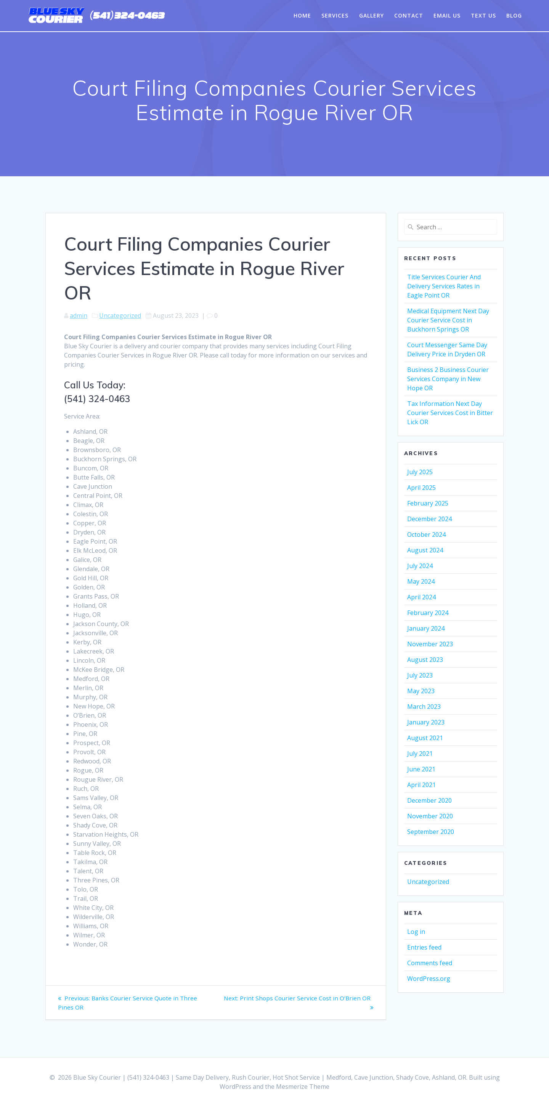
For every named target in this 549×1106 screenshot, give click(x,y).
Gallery (371, 15)
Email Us (447, 15)
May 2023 (421, 691)
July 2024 (420, 566)
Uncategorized (120, 315)
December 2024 (429, 519)
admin (78, 315)
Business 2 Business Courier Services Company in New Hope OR (448, 378)
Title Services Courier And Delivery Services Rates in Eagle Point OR (444, 286)
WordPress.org (428, 978)
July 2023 (420, 675)
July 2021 (420, 753)
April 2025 (421, 487)
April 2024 (421, 597)
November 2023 (430, 644)
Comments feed (429, 963)
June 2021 (421, 769)
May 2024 (421, 581)
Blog (514, 15)
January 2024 (426, 628)
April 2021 (421, 785)
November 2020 (430, 816)
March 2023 (424, 706)
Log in (416, 931)
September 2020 (430, 831)
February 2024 (427, 613)
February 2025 (427, 503)
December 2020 (429, 800)
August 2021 (425, 738)
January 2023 (426, 722)
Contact (408, 15)
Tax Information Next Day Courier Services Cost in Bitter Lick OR (450, 412)
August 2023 (425, 659)
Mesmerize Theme (302, 1086)
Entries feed (424, 947)
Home (302, 15)
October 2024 (426, 534)
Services (334, 15)
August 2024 (425, 550)
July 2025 (420, 472)
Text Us (483, 15)
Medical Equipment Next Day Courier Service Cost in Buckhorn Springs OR (448, 320)
